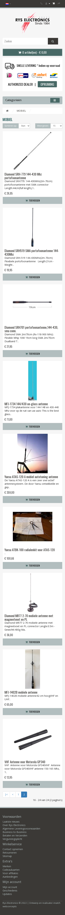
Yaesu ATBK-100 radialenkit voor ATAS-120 (30, 549)
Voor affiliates (10, 873)
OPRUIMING (47, 84)
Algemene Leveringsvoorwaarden (21, 828)
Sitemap (7, 856)
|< (6, 794)
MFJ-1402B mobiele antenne (21, 692)
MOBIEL (21, 110)
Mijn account (10, 887)
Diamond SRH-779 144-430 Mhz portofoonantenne (23, 176)
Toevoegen (32, 200)
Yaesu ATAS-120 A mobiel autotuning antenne (31, 476)
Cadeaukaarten (11, 869)
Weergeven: (43, 125)
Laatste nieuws (11, 821)
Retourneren (10, 852)
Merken (7, 866)
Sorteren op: (11, 125)
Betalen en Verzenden (15, 835)
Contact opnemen (13, 849)
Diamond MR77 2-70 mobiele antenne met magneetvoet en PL (29, 617)
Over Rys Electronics (14, 825)
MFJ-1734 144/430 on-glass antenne (26, 403)
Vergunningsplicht (12, 839)
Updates (7, 894)
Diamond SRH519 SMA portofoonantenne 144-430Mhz (32, 252)
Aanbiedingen (10, 876)
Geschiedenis (10, 890)
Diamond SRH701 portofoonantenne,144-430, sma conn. (31, 329)
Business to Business (15, 832)
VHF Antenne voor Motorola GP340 (25, 761)
